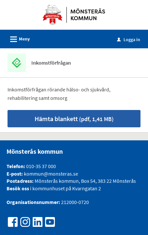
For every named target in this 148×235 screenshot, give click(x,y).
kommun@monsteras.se (50, 173)
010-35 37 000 (41, 166)
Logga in (128, 39)
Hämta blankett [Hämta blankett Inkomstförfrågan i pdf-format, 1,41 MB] (74, 119)
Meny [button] (18, 38)
